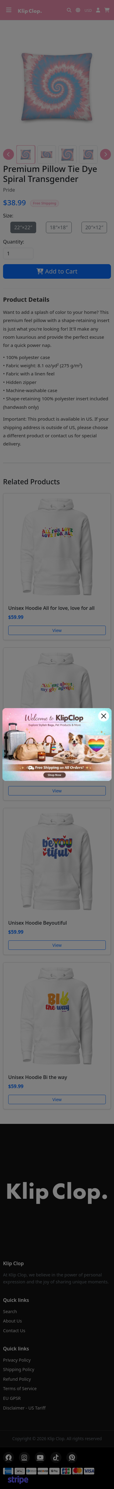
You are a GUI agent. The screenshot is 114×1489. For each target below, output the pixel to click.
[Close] (103, 716)
